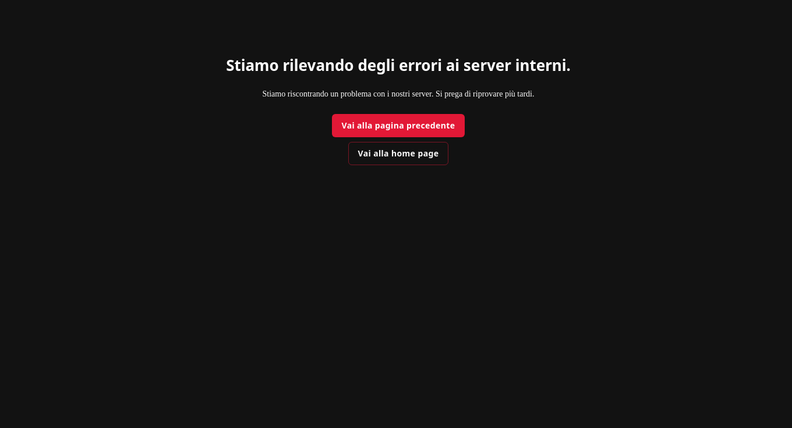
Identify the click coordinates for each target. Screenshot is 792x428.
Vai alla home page (398, 153)
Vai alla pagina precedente (398, 125)
